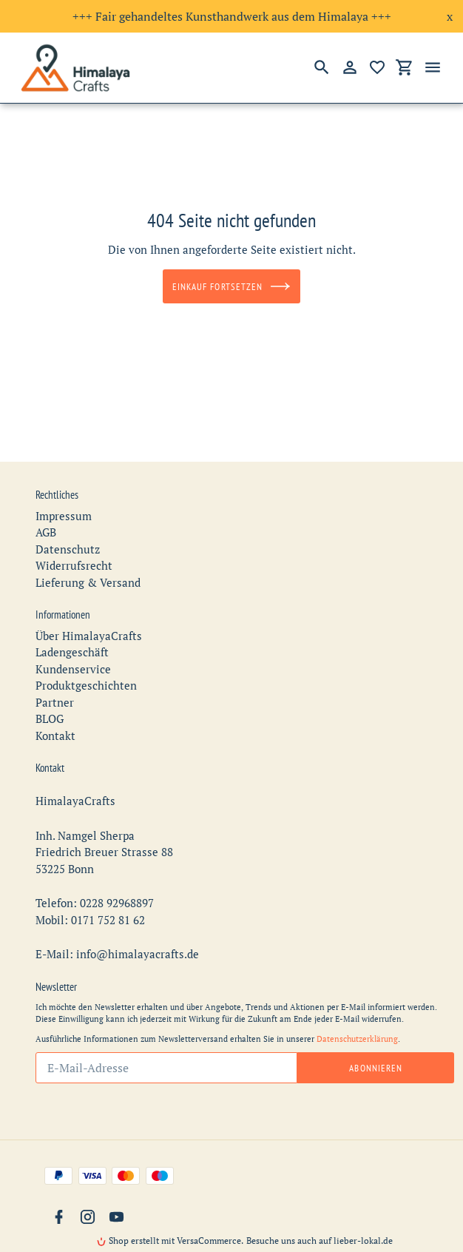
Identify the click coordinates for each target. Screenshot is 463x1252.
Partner (55, 675)
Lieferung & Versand (88, 555)
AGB (46, 505)
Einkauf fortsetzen (231, 286)
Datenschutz (68, 522)
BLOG (50, 691)
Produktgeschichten (86, 658)
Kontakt (55, 708)
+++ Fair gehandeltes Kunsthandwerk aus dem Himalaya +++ (231, 16)
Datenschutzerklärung (357, 1012)
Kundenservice (73, 642)
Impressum (64, 489)
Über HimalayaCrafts (89, 609)
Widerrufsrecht (74, 538)
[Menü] (433, 67)
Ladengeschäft (72, 625)
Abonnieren (375, 1041)
